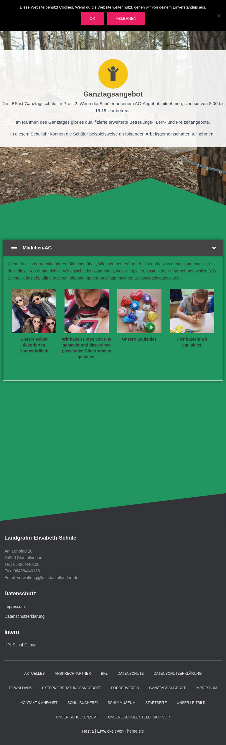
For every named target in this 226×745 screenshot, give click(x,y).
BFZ (104, 674)
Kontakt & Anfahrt (39, 703)
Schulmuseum (121, 703)
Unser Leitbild (191, 703)
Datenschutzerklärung (24, 616)
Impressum (14, 606)
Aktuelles (34, 674)
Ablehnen (126, 18)
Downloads (20, 688)
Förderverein (125, 688)
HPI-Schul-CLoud (20, 645)
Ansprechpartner (73, 674)
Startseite (156, 703)
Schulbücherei (82, 703)
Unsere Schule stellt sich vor (139, 717)
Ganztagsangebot (167, 688)
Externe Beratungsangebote (71, 688)
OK (92, 18)
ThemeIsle (134, 731)
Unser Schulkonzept (77, 717)
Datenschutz (130, 674)
